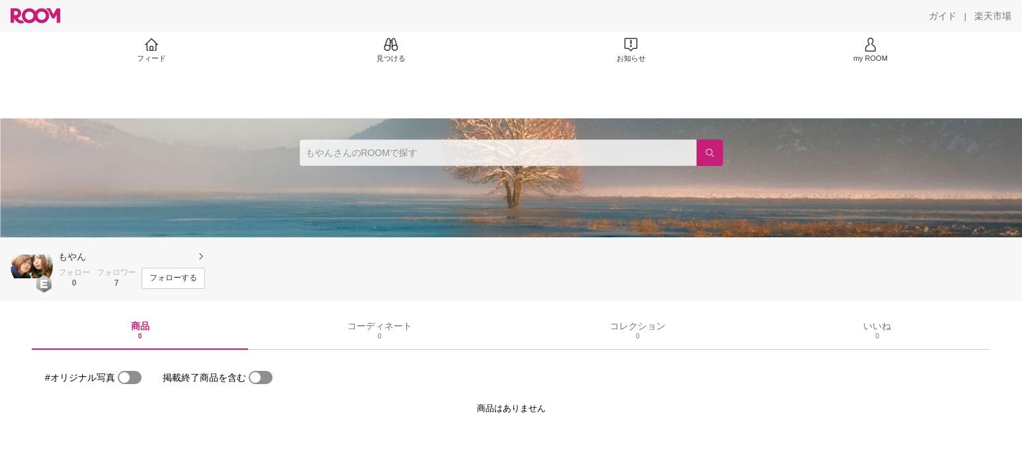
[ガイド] (943, 16)
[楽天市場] (992, 16)
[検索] (710, 152)
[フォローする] (173, 278)
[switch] (130, 377)
